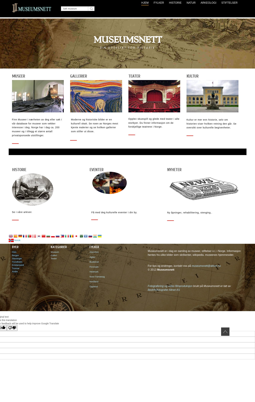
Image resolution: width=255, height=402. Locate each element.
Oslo (14, 252)
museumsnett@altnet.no (206, 265)
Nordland (94, 281)
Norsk (14, 240)
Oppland (94, 286)
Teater (54, 258)
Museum (55, 252)
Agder (92, 257)
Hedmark (94, 271)
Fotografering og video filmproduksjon (170, 286)
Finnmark (94, 267)
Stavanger (17, 258)
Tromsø (15, 268)
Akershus (95, 252)
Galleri (54, 255)
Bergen (15, 255)
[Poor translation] (12, 328)
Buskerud (95, 262)
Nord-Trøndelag (97, 276)
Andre (15, 271)
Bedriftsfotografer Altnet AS (164, 289)
